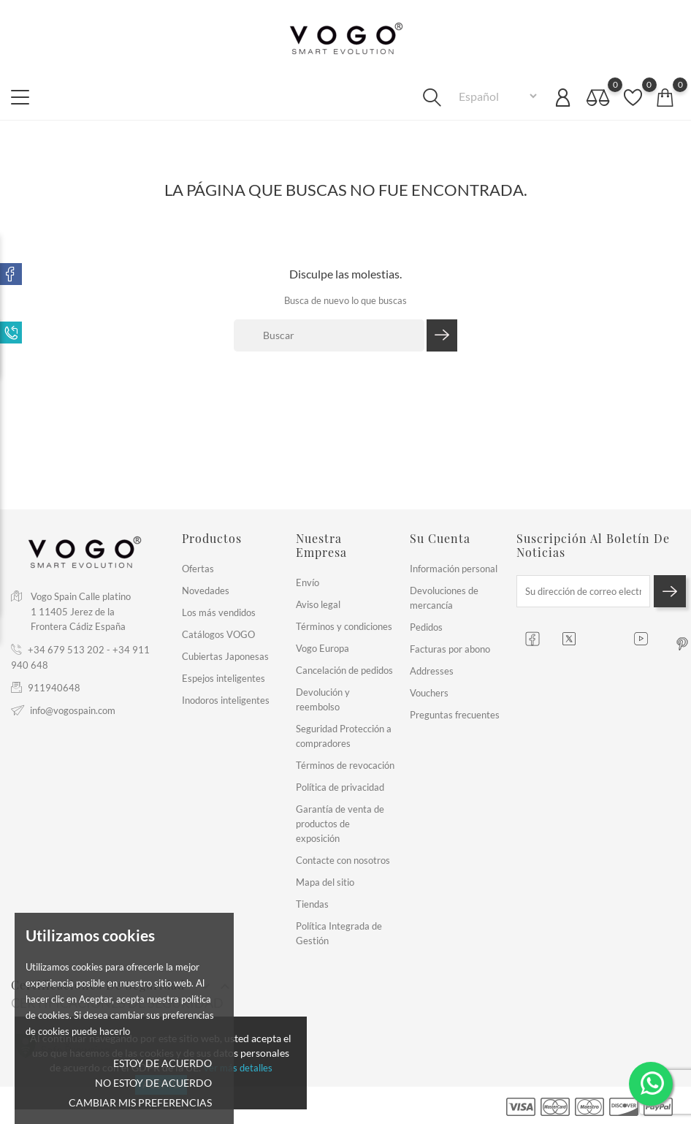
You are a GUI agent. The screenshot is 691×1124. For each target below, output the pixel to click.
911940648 (54, 688)
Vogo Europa (322, 648)
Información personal (453, 568)
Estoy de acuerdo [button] (162, 1063)
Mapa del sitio (325, 882)
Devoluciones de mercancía (444, 598)
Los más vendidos (219, 612)
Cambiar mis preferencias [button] (140, 1102)
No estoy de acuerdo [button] (153, 1082)
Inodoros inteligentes (226, 700)
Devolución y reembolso (323, 699)
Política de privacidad (340, 787)
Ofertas (198, 568)
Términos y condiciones (344, 626)
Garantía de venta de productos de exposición (340, 823)
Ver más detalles (237, 1068)
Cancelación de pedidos (344, 670)
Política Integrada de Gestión (339, 933)
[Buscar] (329, 335)
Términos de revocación (345, 765)
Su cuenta (440, 538)
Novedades (205, 590)
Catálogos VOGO (218, 634)
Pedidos (426, 627)
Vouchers (429, 693)
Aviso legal (318, 604)
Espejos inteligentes (223, 678)
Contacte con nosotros (343, 860)
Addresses (432, 671)
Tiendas (312, 904)
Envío (307, 582)
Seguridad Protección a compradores (344, 736)
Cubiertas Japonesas (225, 656)
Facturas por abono (450, 649)
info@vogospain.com (72, 710)
